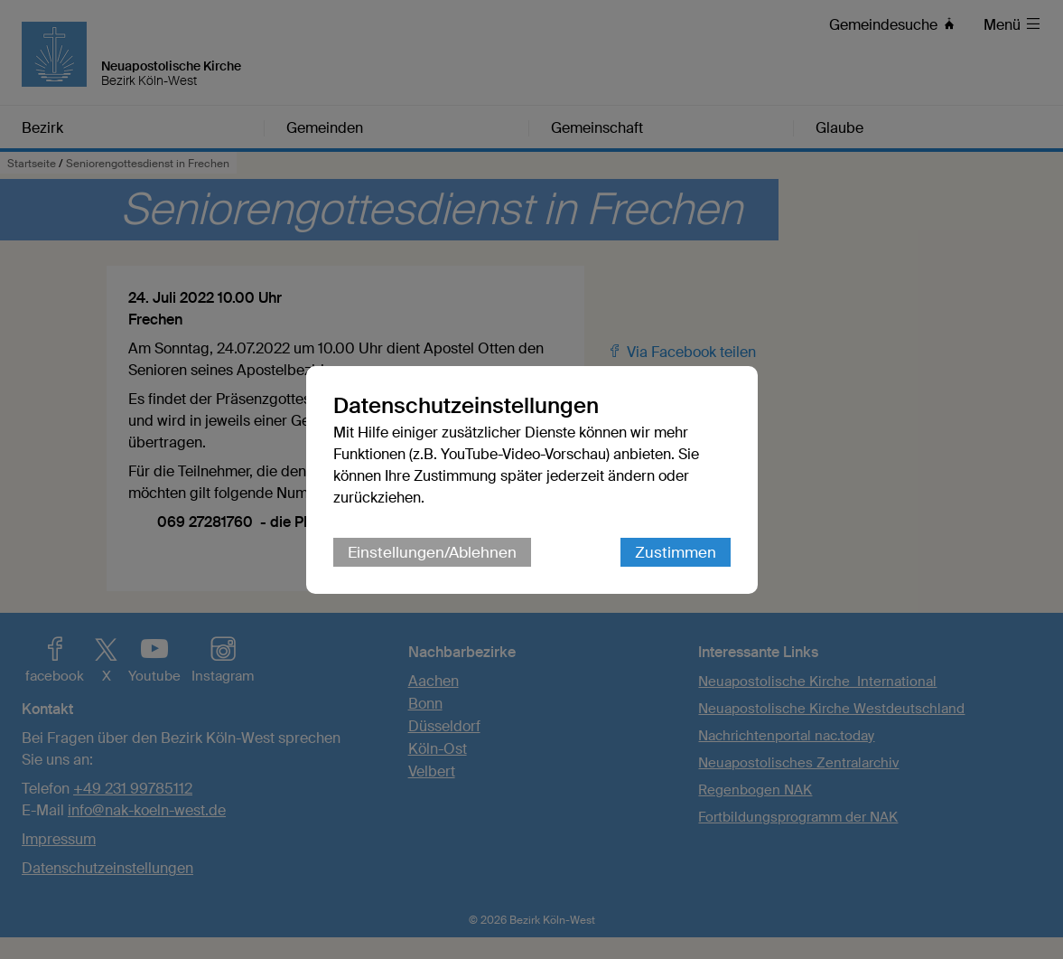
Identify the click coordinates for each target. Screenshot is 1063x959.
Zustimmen (675, 552)
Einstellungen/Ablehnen (432, 552)
